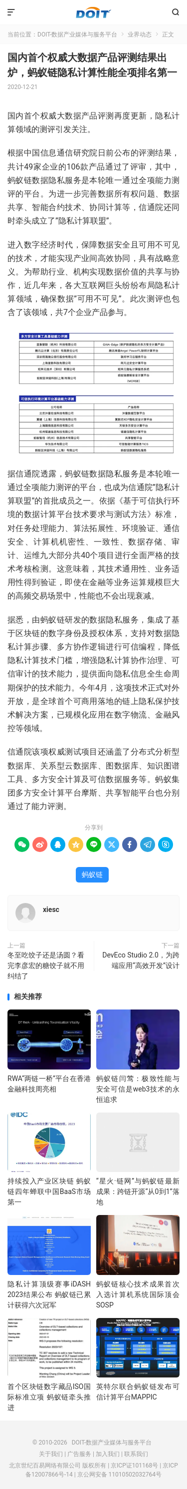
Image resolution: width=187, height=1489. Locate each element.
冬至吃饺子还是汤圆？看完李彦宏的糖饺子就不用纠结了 (45, 965)
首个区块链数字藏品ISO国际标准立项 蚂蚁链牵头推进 (49, 1397)
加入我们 (108, 1454)
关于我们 (51, 1454)
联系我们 (136, 1454)
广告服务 (79, 1454)
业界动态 (140, 34)
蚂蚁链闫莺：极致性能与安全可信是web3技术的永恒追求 (138, 1089)
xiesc (51, 910)
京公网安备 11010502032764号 (119, 1474)
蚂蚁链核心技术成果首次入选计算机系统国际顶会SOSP (138, 1294)
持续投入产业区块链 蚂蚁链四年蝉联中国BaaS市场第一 (49, 1191)
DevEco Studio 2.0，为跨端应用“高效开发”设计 (141, 960)
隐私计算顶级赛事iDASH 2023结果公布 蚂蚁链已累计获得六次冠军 (49, 1294)
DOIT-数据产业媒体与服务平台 (93, 12)
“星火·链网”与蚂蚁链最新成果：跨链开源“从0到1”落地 (138, 1191)
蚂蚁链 (92, 874)
